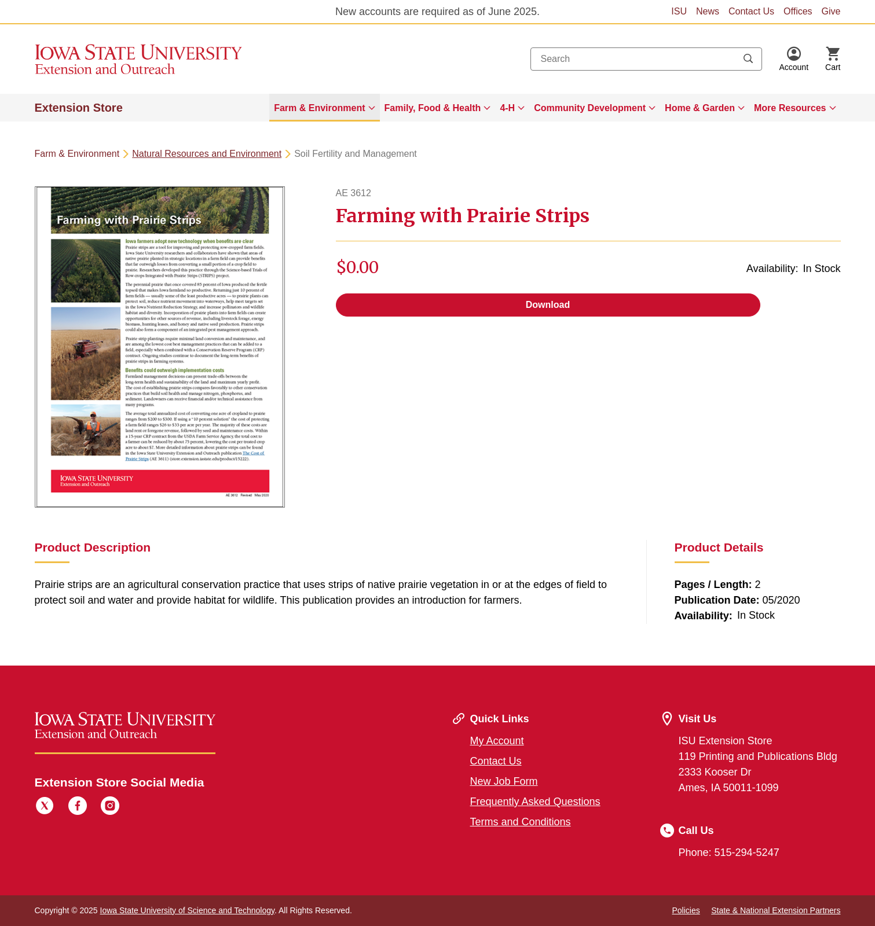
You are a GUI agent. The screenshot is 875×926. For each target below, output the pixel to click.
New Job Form (504, 781)
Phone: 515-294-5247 (729, 852)
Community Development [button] (590, 108)
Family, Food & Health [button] (433, 108)
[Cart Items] (832, 59)
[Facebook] (77, 807)
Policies (686, 910)
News (707, 11)
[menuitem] (324, 108)
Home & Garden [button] (700, 108)
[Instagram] (110, 807)
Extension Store (79, 107)
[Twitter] (44, 807)
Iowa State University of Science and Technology (187, 910)
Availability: (772, 268)
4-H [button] (507, 108)
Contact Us (751, 11)
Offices (798, 11)
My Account (497, 741)
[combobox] (646, 59)
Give (831, 11)
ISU (679, 11)
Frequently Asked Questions (535, 801)
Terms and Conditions (520, 822)
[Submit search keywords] (748, 59)
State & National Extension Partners (775, 910)
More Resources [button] (790, 108)
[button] (793, 59)
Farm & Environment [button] (319, 108)
